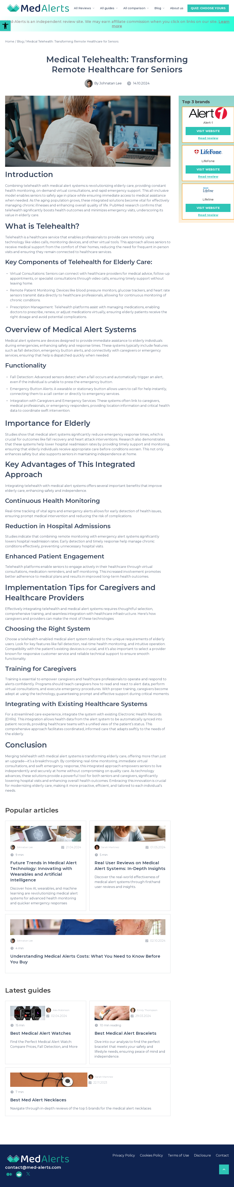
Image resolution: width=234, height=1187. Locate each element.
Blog (159, 8)
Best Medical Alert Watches (40, 1033)
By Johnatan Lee (108, 83)
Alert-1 (208, 122)
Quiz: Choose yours (208, 8)
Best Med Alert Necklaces (38, 1099)
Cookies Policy (151, 1155)
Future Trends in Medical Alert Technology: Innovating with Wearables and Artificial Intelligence (43, 871)
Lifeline (208, 199)
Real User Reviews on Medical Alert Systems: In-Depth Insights (130, 865)
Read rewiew (208, 138)
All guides (109, 8)
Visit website (208, 131)
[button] (5, 25)
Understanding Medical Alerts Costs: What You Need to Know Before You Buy (85, 959)
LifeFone (208, 161)
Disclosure (202, 1155)
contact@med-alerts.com (33, 1167)
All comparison (136, 8)
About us (176, 8)
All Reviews (84, 8)
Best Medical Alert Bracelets (125, 1033)
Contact (222, 1155)
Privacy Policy (124, 1155)
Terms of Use (178, 1155)
